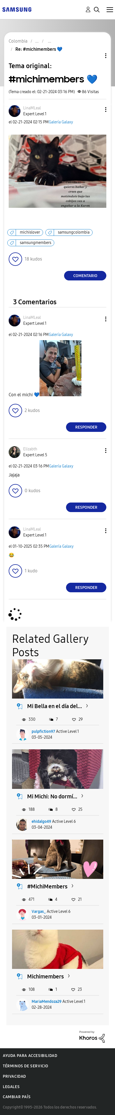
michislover (30, 232)
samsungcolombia (74, 232)
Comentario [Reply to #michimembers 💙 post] (85, 275)
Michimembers (45, 976)
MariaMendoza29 (47, 1001)
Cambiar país (16, 1097)
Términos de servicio (25, 1066)
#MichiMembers (47, 886)
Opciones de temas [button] (96, 55)
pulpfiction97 (43, 731)
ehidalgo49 (41, 821)
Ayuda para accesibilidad (30, 1055)
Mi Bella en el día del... (54, 706)
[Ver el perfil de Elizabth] (30, 449)
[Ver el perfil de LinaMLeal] (32, 108)
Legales (11, 1086)
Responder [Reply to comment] (86, 427)
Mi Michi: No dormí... (52, 796)
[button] (96, 109)
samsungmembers (35, 242)
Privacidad (14, 1076)
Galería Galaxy (61, 122)
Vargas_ (39, 911)
